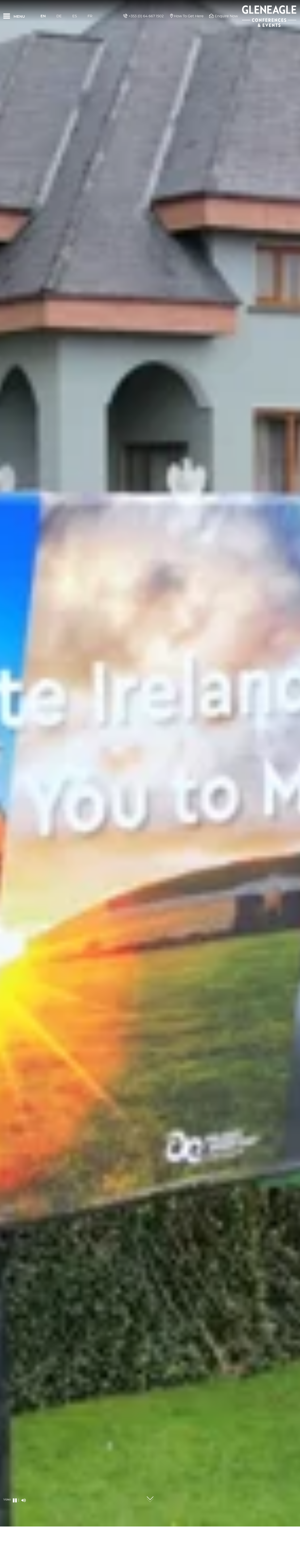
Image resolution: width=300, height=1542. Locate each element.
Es (74, 16)
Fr (90, 16)
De (59, 16)
